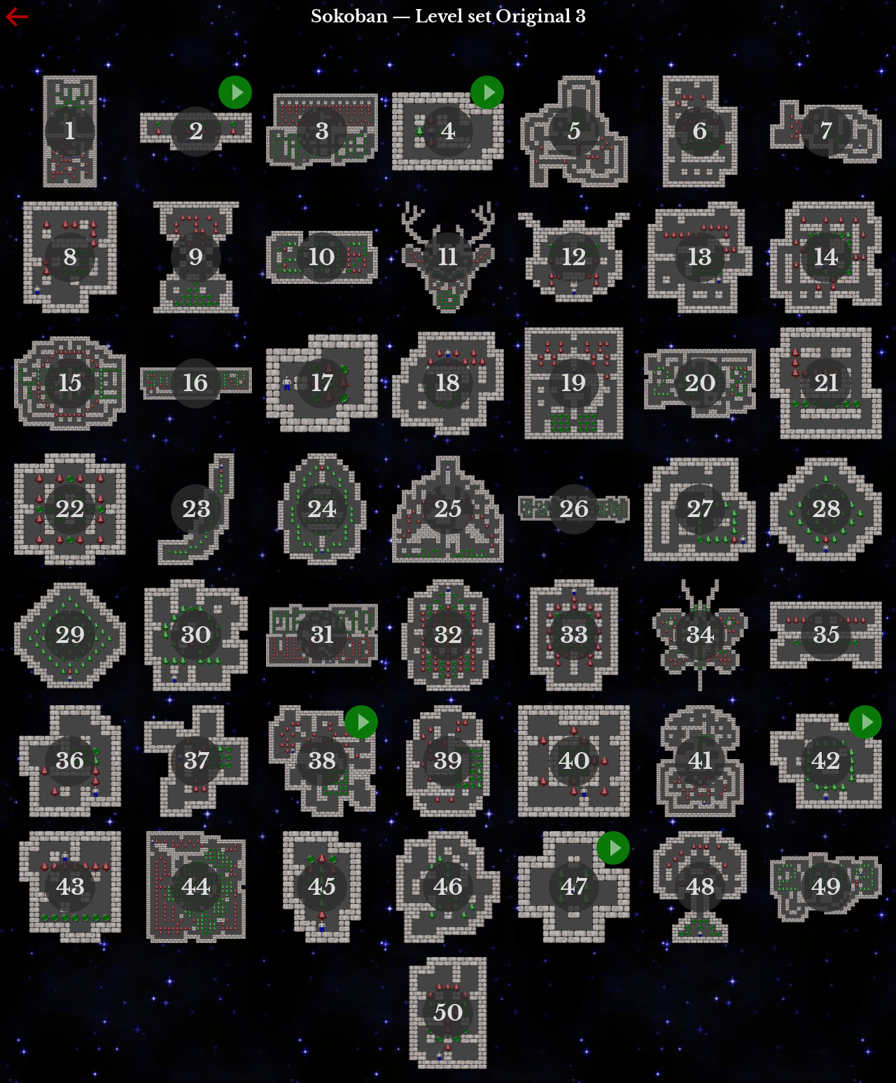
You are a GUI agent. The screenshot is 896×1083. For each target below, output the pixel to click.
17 (322, 383)
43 (70, 887)
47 (574, 887)
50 (448, 1013)
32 (448, 635)
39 (448, 761)
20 (700, 383)
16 (196, 383)
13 (700, 257)
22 (70, 509)
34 (700, 635)
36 (70, 761)
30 (196, 635)
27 (700, 509)
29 (70, 635)
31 (322, 635)
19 (574, 383)
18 (448, 383)
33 (574, 635)
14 (826, 257)
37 (196, 761)
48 (700, 887)
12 (574, 257)
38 (322, 761)
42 (826, 761)
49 (826, 887)
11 (448, 257)
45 (322, 887)
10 (322, 257)
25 (448, 509)
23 (196, 509)
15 (70, 383)
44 (196, 887)
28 (826, 509)
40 (574, 761)
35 (826, 635)
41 (700, 761)
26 (574, 509)
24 (322, 509)
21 (826, 383)
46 (448, 887)
